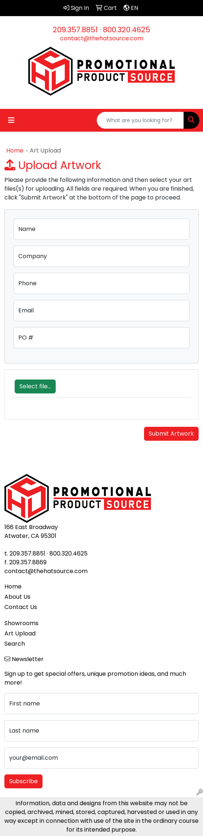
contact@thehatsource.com (101, 38)
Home (14, 150)
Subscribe (23, 781)
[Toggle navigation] (11, 120)
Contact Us (20, 607)
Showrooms (21, 623)
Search (14, 643)
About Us (17, 597)
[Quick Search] (140, 120)
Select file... (35, 386)
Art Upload (20, 633)
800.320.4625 (126, 30)
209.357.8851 (75, 30)
